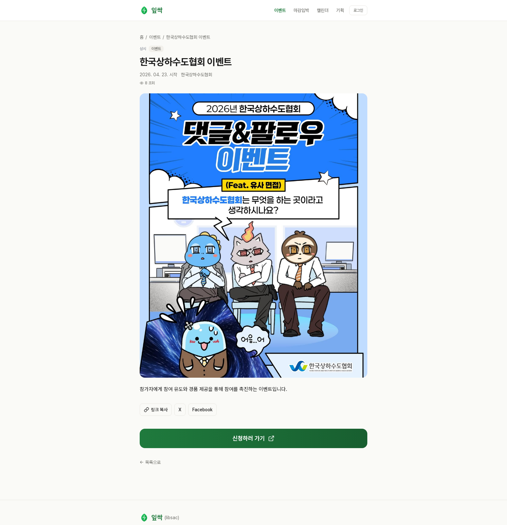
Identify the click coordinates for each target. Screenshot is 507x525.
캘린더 (323, 10)
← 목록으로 (150, 462)
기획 (340, 10)
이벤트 (280, 10)
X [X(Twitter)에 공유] (179, 409)
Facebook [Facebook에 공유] (202, 409)
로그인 (358, 10)
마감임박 (301, 10)
